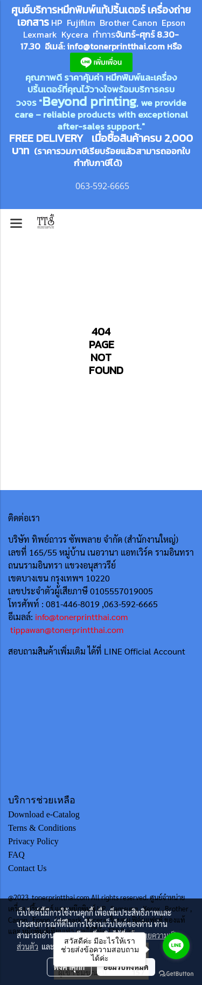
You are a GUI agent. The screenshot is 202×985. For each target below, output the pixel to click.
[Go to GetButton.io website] (176, 973)
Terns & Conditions (42, 827)
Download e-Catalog (44, 814)
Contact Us (27, 868)
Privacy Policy (33, 841)
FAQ (16, 854)
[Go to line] (176, 945)
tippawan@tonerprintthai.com (66, 629)
